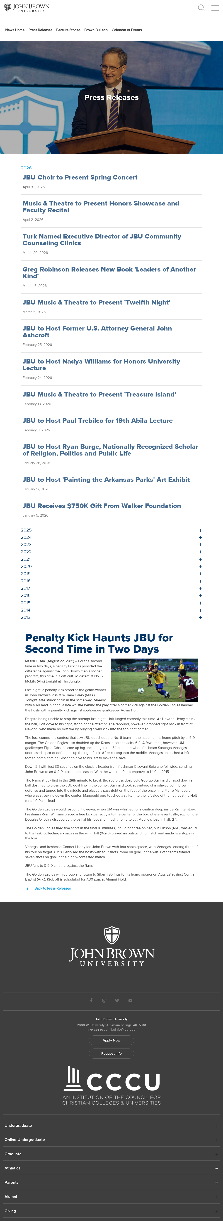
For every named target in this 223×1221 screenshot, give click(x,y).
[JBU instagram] (104, 1001)
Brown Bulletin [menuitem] (96, 30)
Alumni (11, 1197)
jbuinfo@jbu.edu (123, 1029)
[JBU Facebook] (91, 1001)
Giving (10, 1211)
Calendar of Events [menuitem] (127, 30)
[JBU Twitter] (117, 1001)
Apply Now (111, 1040)
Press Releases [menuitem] (40, 30)
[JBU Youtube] (130, 1001)
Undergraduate (18, 1126)
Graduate (13, 1154)
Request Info (111, 1053)
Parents (12, 1183)
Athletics (12, 1168)
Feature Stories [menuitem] (68, 30)
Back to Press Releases (49, 888)
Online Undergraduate (25, 1140)
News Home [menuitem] (14, 30)
